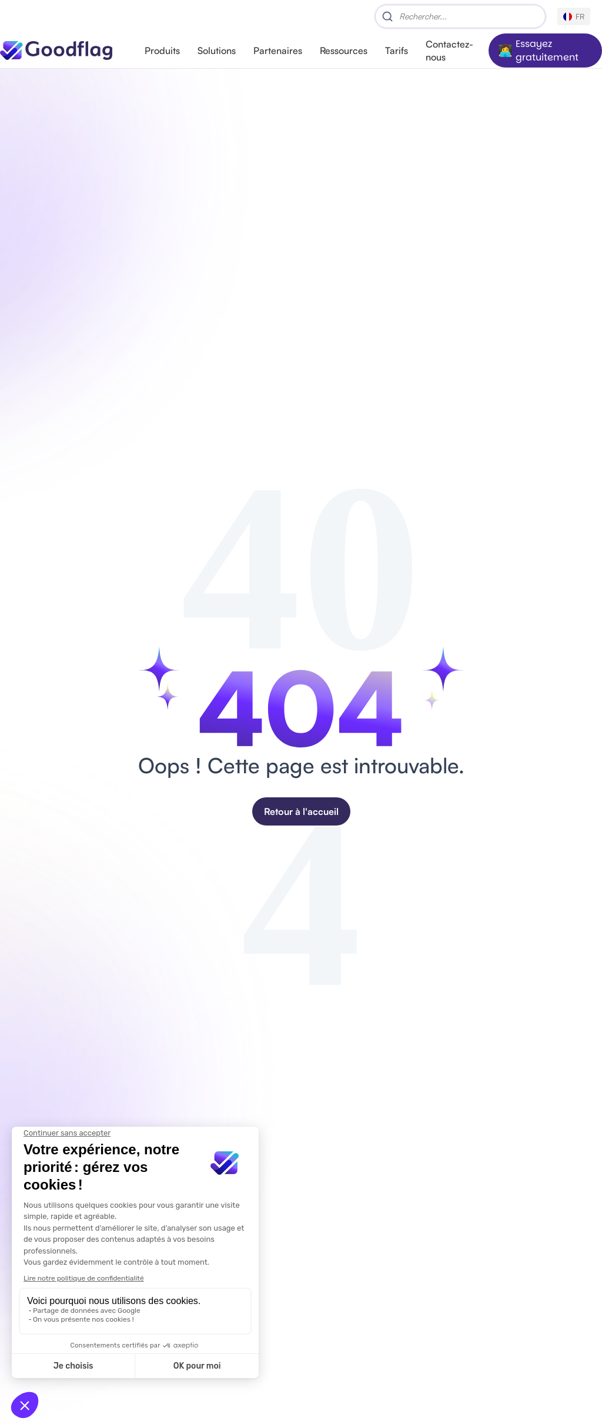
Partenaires (277, 50)
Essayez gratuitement (547, 50)
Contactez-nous (449, 50)
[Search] (460, 16)
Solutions (217, 50)
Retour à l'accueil (301, 811)
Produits (162, 50)
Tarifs (396, 50)
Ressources (343, 50)
